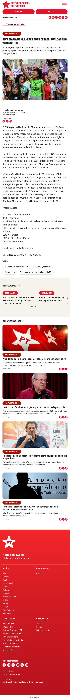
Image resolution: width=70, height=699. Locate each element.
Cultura (5, 600)
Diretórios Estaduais (10, 650)
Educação (6, 593)
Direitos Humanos (9, 597)
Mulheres (6, 590)
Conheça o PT (8, 619)
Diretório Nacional (9, 644)
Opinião (5, 603)
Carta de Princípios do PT (12, 630)
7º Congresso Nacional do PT (19, 127)
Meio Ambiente (8, 610)
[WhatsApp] (63, 17)
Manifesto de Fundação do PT (14, 634)
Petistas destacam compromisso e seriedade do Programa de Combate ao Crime (18, 300)
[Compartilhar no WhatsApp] (10, 121)
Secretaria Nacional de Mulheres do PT (35, 272)
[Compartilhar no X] (63, 369)
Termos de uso (8, 671)
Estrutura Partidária (10, 637)
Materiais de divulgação (16, 558)
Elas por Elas (46, 164)
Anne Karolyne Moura (42, 267)
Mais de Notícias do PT (11, 321)
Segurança (10, 293)
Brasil (4, 580)
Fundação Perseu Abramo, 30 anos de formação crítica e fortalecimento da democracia (30, 508)
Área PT (18, 12)
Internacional (7, 583)
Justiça (5, 607)
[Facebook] (50, 17)
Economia (6, 577)
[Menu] (64, 4)
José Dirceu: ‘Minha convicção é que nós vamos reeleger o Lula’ (34, 407)
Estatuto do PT (8, 627)
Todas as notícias (13, 24)
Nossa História (8, 624)
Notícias (6, 568)
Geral (38, 573)
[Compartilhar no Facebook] (3, 121)
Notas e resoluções (13, 554)
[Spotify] (66, 17)
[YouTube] (59, 17)
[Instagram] (53, 17)
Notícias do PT (12, 355)
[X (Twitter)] (56, 17)
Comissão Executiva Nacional (13, 640)
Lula (4, 573)
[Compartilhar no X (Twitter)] (7, 121)
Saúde (4, 587)
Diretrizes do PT (44, 568)
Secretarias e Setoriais (11, 647)
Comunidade (42, 619)
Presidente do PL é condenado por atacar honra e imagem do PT (34, 359)
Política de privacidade (11, 674)
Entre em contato (43, 630)
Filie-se (51, 12)
